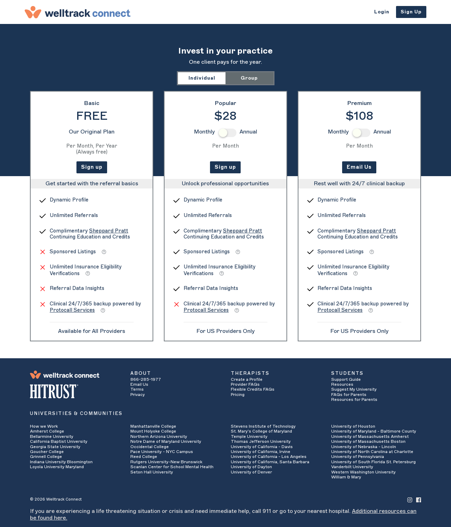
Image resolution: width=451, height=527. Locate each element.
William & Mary (346, 477)
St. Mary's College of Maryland (261, 431)
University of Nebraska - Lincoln (363, 447)
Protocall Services (72, 310)
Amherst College (47, 431)
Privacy (137, 394)
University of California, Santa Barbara (270, 462)
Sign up (92, 167)
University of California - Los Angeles (269, 456)
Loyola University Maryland (57, 467)
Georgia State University (55, 447)
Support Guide (346, 379)
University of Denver (251, 472)
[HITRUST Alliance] (75, 391)
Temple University (249, 436)
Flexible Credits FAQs (252, 389)
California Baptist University (58, 441)
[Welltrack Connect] (77, 12)
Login (381, 12)
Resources (342, 384)
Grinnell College (46, 456)
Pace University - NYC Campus (161, 452)
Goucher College (47, 452)
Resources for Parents (354, 399)
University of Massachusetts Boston (368, 441)
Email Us (359, 167)
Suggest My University (354, 389)
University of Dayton (251, 467)
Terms (137, 389)
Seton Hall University (151, 472)
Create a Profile (246, 379)
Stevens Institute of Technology (263, 426)
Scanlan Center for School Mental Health (172, 467)
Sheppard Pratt (108, 231)
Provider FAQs (245, 384)
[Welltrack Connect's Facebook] (418, 499)
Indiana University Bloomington (61, 462)
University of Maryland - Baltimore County (373, 431)
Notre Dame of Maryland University (165, 441)
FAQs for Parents (348, 394)
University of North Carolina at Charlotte (372, 452)
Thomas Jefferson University (261, 441)
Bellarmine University (51, 436)
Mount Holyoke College (153, 431)
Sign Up (411, 12)
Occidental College (149, 447)
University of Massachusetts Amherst (370, 436)
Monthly (204, 132)
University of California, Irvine (260, 452)
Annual (248, 132)
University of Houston (353, 426)
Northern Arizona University (158, 436)
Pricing (238, 394)
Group (249, 78)
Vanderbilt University (352, 467)
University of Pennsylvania (357, 456)
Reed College (143, 456)
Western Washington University (363, 472)
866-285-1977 (145, 379)
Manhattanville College (153, 426)
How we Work (44, 426)
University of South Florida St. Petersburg (373, 462)
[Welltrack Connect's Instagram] (409, 499)
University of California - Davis (262, 447)
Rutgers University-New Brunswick (166, 462)
